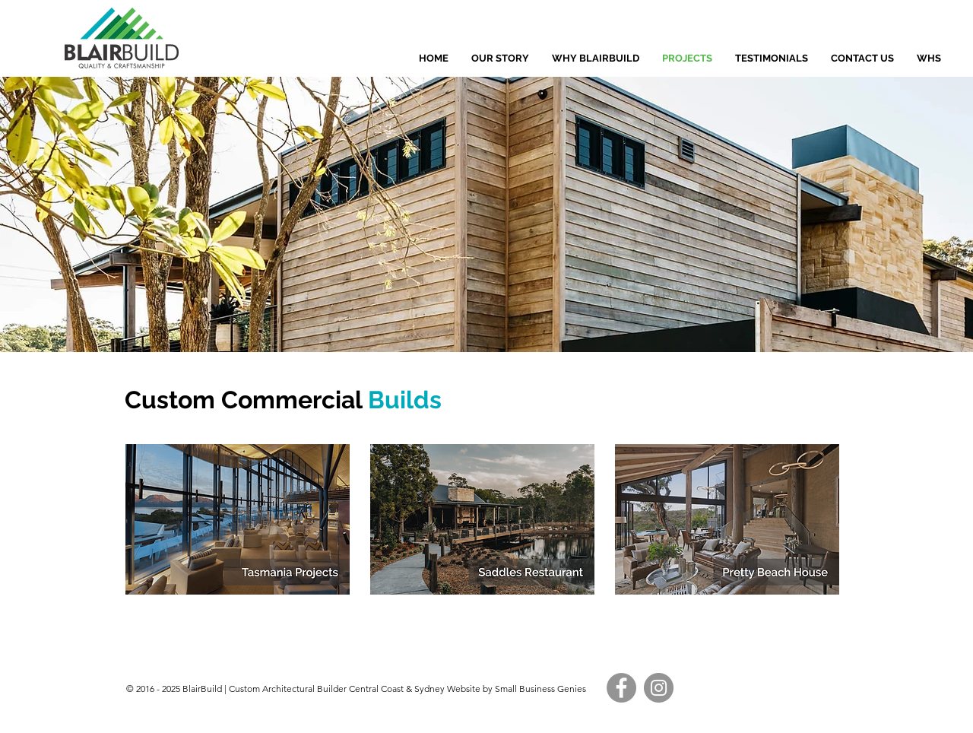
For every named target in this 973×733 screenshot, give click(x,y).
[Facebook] (621, 688)
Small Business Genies (539, 688)
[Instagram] (658, 688)
